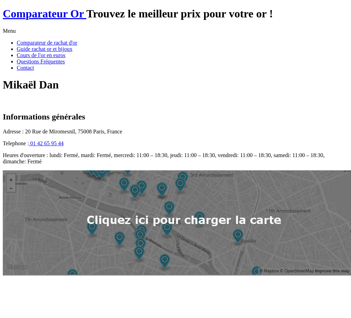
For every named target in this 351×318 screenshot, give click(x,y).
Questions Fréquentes (41, 61)
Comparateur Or (44, 13)
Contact (25, 68)
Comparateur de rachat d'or (47, 43)
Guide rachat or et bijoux (44, 49)
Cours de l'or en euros (41, 55)
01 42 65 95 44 (46, 143)
